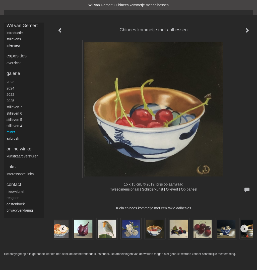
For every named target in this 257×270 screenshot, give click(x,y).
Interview (13, 45)
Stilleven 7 (14, 107)
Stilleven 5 (14, 120)
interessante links (20, 174)
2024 (10, 88)
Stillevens (14, 39)
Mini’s (11, 132)
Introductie (15, 33)
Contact (14, 184)
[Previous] (63, 228)
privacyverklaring (20, 210)
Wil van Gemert (100, 5)
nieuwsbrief (15, 192)
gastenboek (16, 204)
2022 (10, 95)
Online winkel (19, 148)
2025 (10, 101)
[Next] (244, 228)
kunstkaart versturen (22, 156)
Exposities (17, 55)
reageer (13, 198)
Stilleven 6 (14, 113)
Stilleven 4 (14, 126)
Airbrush (13, 138)
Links (11, 166)
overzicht (14, 63)
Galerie (13, 73)
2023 (10, 82)
